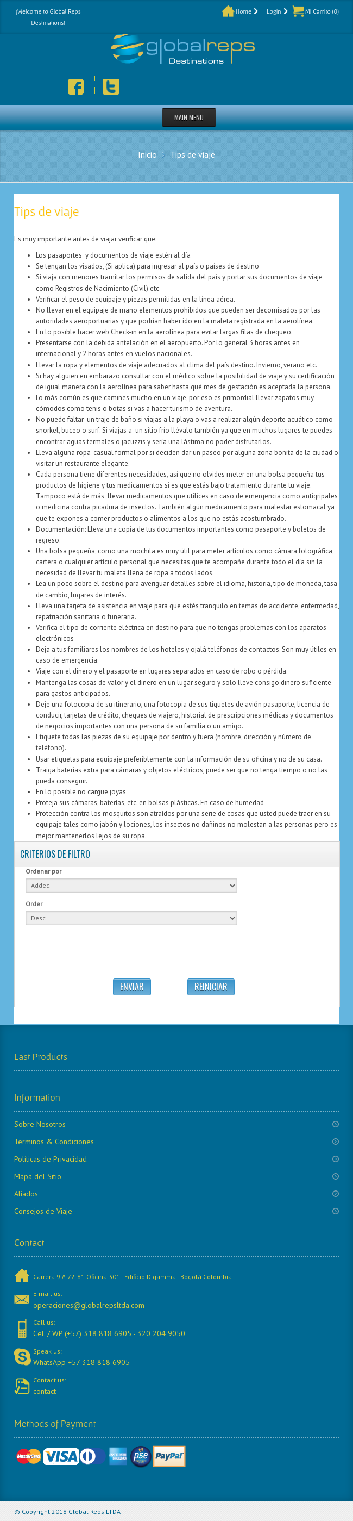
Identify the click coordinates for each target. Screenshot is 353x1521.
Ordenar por (43, 871)
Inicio (147, 154)
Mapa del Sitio (37, 1176)
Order (34, 904)
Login (274, 11)
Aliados (26, 1194)
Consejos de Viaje (43, 1211)
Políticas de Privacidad (50, 1159)
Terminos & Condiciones (54, 1141)
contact (44, 1391)
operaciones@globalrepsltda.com (88, 1305)
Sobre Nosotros (40, 1124)
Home (243, 11)
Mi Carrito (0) (322, 11)
